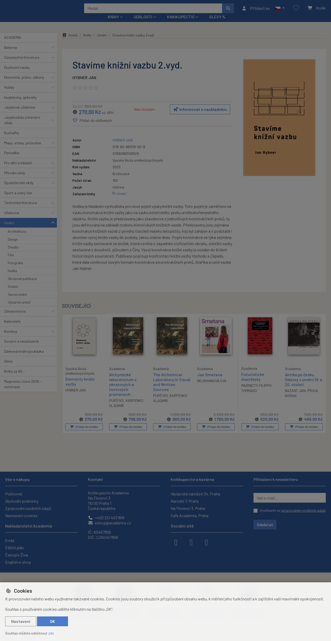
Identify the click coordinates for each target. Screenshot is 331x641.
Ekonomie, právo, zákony (24, 84)
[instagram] (191, 542)
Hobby (9, 94)
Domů (70, 42)
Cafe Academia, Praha (189, 515)
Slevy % (217, 23)
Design (13, 246)
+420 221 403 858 (106, 517)
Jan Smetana (209, 381)
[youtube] (206, 542)
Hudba (12, 278)
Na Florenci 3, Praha (188, 508)
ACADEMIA (12, 44)
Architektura (17, 238)
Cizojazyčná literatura (21, 64)
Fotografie (15, 270)
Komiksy (10, 338)
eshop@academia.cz (109, 522)
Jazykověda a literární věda (22, 127)
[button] (279, 11)
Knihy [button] (113, 23)
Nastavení (20, 621)
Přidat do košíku (84, 433)
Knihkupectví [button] (180, 23)
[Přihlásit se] (256, 11)
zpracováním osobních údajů (303, 510)
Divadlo (13, 254)
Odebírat (265, 524)
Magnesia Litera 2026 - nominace (23, 391)
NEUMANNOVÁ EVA (212, 388)
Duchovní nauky (17, 74)
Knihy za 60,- (14, 378)
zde (51, 633)
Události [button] (143, 23)
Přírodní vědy (14, 179)
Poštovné (13, 493)
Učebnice (11, 219)
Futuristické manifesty (252, 383)
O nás (9, 540)
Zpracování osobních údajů (28, 508)
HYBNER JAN (84, 84)
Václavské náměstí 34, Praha (195, 493)
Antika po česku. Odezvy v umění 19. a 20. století (303, 386)
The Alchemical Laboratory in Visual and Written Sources (171, 389)
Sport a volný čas (18, 200)
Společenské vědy (19, 189)
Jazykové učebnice (19, 114)
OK (52, 621)
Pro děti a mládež (18, 170)
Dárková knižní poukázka (24, 358)
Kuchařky (11, 140)
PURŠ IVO (116, 407)
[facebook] (176, 542)
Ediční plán (14, 547)
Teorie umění (17, 301)
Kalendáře (12, 328)
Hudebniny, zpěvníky (20, 104)
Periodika (11, 159)
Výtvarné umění (19, 309)
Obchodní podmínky (22, 501)
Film (11, 262)
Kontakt (95, 479)
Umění (9, 229)
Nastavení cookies (21, 515)
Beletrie (10, 54)
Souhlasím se (293, 510)
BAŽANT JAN (295, 397)
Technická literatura (20, 209)
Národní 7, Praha (185, 501)
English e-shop (18, 562)
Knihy (87, 42)
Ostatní (13, 293)
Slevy (8, 368)
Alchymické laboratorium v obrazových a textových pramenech (123, 391)
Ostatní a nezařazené (21, 348)
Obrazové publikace (22, 286)
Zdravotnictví (15, 318)
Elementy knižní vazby (80, 388)
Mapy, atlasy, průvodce (22, 150)
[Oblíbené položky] (296, 11)
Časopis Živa (16, 554)
